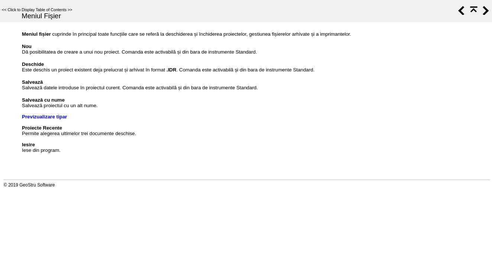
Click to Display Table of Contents (37, 9)
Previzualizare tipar (44, 116)
